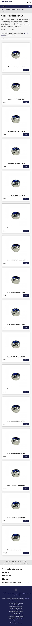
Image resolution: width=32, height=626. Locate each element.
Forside (2, 9)
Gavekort (15, 563)
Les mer (17, 618)
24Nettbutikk (19, 623)
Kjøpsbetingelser (11, 593)
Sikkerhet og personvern (23, 593)
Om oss (19, 561)
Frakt (4, 593)
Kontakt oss (26, 563)
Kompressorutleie (7, 563)
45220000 (27, 598)
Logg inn (20, 563)
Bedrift (24, 561)
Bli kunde (14, 561)
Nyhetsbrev (17, 595)
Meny (3, 6)
